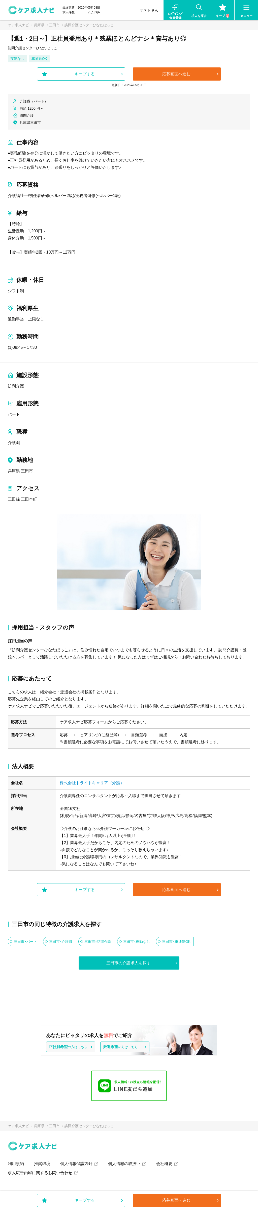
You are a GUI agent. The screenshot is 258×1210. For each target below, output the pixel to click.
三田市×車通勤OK (176, 942)
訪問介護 (16, 386)
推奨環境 (42, 1164)
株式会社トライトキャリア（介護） (92, 783)
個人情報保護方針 (76, 1164)
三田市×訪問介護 (97, 942)
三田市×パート (25, 942)
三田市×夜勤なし (136, 942)
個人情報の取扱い (124, 1164)
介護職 (14, 442)
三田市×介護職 (60, 942)
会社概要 (164, 1164)
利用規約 (16, 1164)
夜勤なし (17, 59)
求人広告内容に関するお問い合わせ (40, 1173)
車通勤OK (39, 59)
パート (14, 414)
